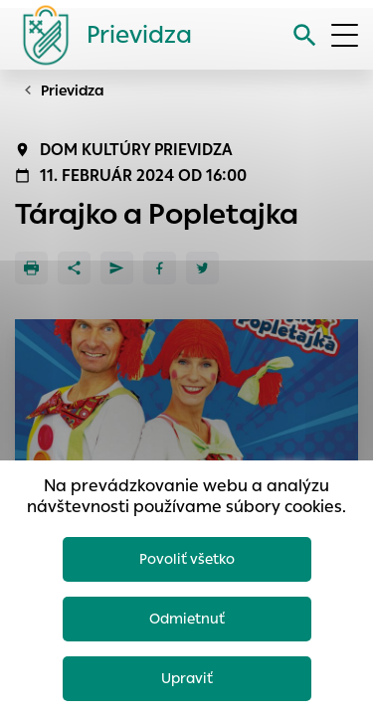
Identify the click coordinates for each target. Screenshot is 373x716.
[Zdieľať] (74, 268)
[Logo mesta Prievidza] (99, 35)
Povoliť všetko (187, 559)
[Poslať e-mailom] (116, 268)
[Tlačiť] (31, 268)
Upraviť (187, 678)
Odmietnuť (187, 618)
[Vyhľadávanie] (304, 35)
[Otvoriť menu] (344, 35)
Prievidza (72, 90)
